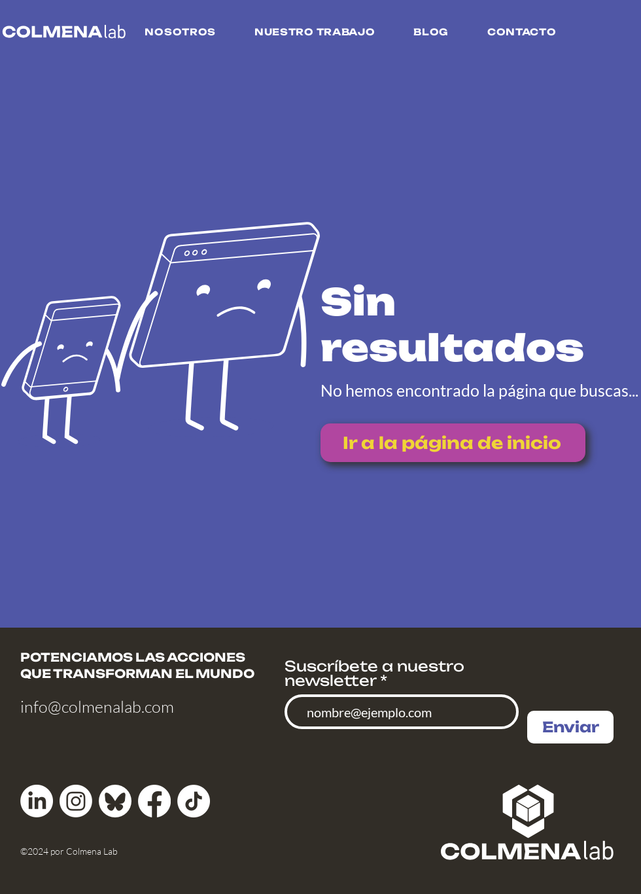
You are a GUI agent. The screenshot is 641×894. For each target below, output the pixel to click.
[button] (180, 32)
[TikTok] (193, 801)
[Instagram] (76, 801)
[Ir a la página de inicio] (452, 442)
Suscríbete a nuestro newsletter (374, 673)
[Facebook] (154, 801)
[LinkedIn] (36, 801)
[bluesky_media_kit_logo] (115, 801)
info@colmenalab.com (97, 706)
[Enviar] (570, 727)
